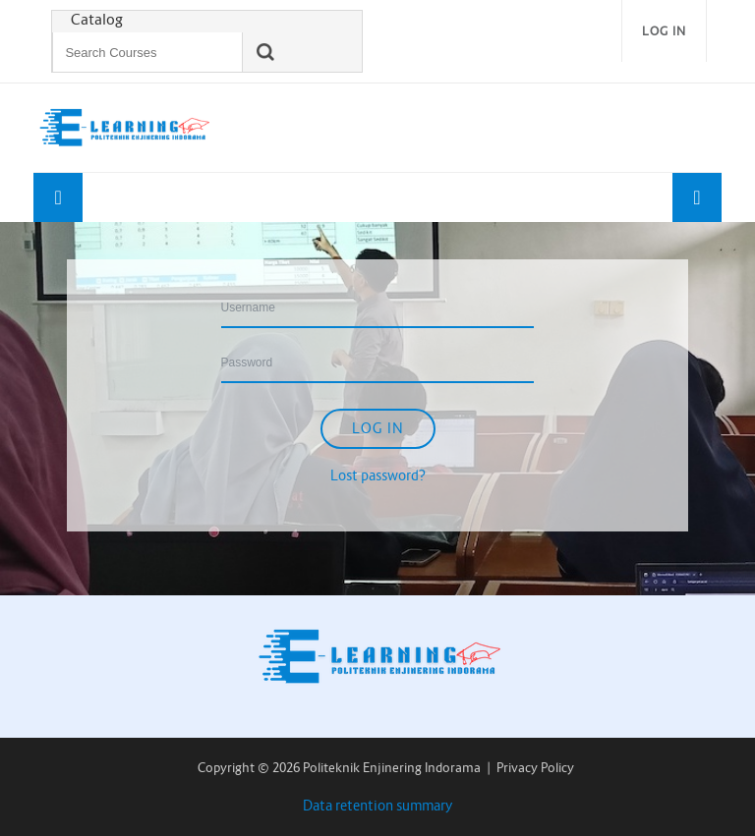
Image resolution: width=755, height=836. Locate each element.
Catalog (97, 19)
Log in (664, 31)
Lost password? (378, 475)
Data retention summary (378, 805)
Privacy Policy (535, 767)
